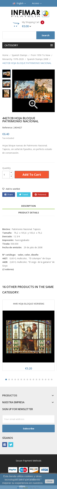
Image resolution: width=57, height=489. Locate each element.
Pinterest (42, 194)
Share (10, 194)
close (50, 481)
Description (28, 205)
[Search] (28, 35)
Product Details (28, 212)
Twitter (10, 444)
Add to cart (31, 174)
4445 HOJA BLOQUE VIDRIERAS (28, 303)
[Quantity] (6, 174)
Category (11, 45)
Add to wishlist (11, 188)
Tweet (25, 194)
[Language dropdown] (19, 3)
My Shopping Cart (28, 24)
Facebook (4, 444)
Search (45, 35)
